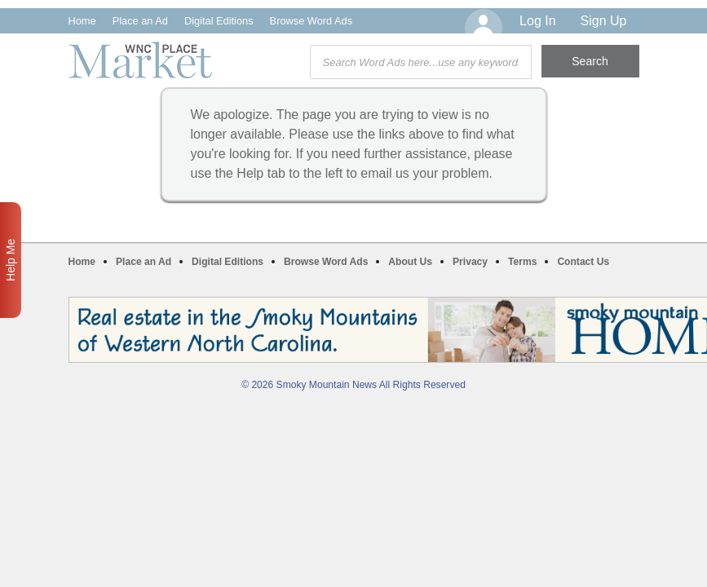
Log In (537, 21)
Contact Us (583, 261)
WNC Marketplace (140, 60)
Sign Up (604, 21)
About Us (410, 261)
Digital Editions (219, 21)
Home (82, 21)
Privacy (470, 261)
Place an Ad (140, 21)
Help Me (10, 260)
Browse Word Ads (311, 21)
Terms (522, 261)
